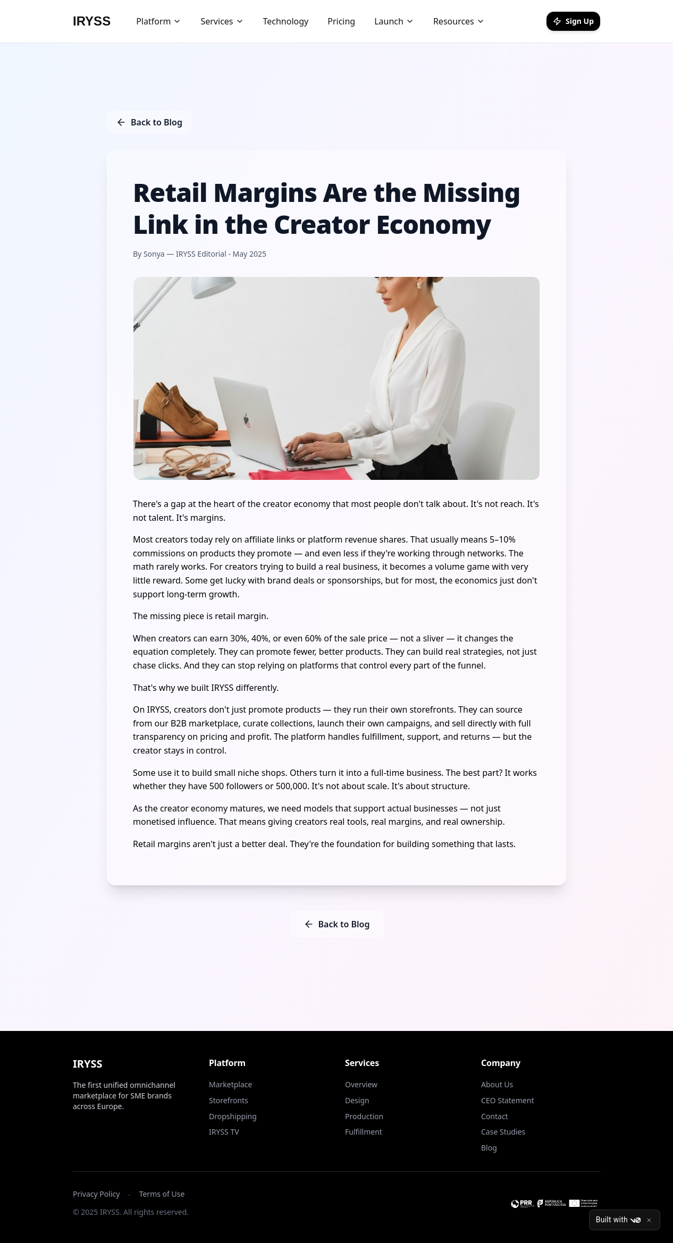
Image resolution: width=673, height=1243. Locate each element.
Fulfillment (363, 1132)
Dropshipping (233, 1116)
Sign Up (573, 21)
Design (357, 1100)
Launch (394, 21)
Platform (158, 21)
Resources (459, 21)
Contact (494, 1116)
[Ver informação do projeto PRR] (554, 1203)
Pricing (341, 21)
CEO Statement (507, 1100)
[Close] (649, 1220)
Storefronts (228, 1100)
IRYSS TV (224, 1132)
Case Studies (503, 1132)
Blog (489, 1148)
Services (221, 21)
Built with (618, 1220)
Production (364, 1116)
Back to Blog (149, 122)
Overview (361, 1084)
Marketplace (230, 1084)
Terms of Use (162, 1194)
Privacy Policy (96, 1194)
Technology (286, 21)
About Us (497, 1084)
